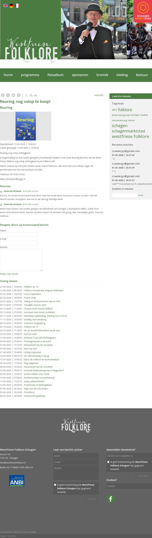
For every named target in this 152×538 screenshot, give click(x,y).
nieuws (131, 120)
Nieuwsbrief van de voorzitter (38, 366)
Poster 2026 (30, 297)
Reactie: (4, 247)
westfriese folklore (130, 136)
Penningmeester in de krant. (37, 341)
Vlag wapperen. (31, 363)
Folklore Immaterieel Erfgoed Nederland (43, 290)
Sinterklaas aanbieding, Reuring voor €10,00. (45, 315)
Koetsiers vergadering (34, 323)
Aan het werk (30, 334)
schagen (120, 125)
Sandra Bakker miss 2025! (36, 374)
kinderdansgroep (121, 115)
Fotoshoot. (29, 392)
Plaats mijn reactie (9, 273)
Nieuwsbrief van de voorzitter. (38, 344)
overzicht (98, 95)
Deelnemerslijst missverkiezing (39, 377)
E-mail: (3, 238)
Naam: (3, 230)
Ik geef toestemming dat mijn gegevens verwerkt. (75, 488)
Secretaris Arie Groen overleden (39, 312)
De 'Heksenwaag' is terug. (36, 355)
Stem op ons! (30, 348)
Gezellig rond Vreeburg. (35, 319)
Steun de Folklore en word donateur (41, 359)
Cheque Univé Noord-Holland (38, 308)
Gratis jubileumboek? (34, 381)
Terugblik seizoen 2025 (35, 304)
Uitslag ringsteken (32, 352)
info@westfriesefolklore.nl (13, 462)
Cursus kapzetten (32, 294)
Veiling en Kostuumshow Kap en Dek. (42, 301)
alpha (114, 109)
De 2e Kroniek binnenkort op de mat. (42, 330)
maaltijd (144, 114)
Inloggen (3, 536)
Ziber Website (11, 536)
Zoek (140, 195)
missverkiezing (119, 120)
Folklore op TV (31, 286)
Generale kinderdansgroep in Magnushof (44, 370)
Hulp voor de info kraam (36, 388)
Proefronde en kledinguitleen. (38, 384)
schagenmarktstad (128, 130)
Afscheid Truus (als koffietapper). (40, 337)
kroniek (134, 115)
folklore (125, 109)
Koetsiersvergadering (34, 395)
